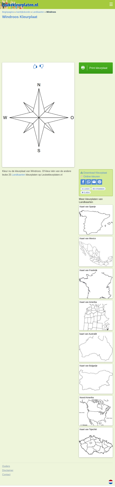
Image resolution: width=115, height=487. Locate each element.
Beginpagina (8, 12)
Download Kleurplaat (95, 172)
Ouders (6, 466)
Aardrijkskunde (23, 12)
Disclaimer (7, 470)
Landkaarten (38, 12)
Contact (6, 474)
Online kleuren (91, 176)
